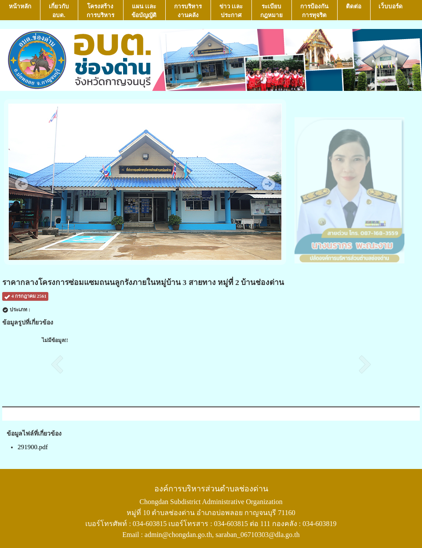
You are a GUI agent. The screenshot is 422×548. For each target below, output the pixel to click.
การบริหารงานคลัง (188, 10)
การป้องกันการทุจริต (314, 10)
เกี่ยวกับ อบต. (59, 10)
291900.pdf (33, 447)
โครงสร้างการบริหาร (100, 10)
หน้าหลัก (20, 10)
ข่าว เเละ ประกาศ (231, 10)
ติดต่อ (353, 10)
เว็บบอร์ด (390, 10)
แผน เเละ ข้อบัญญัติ (143, 10)
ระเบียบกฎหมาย (271, 10)
